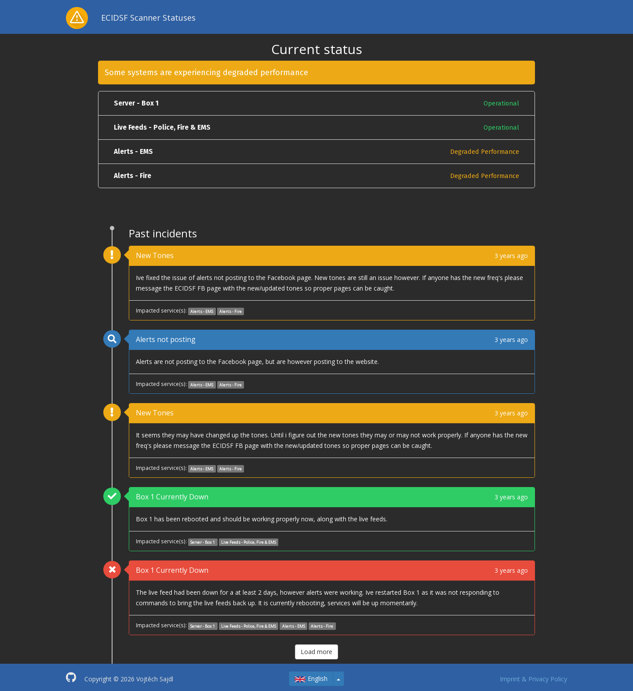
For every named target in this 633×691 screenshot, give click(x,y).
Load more (316, 651)
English (311, 678)
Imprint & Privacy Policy (533, 679)
